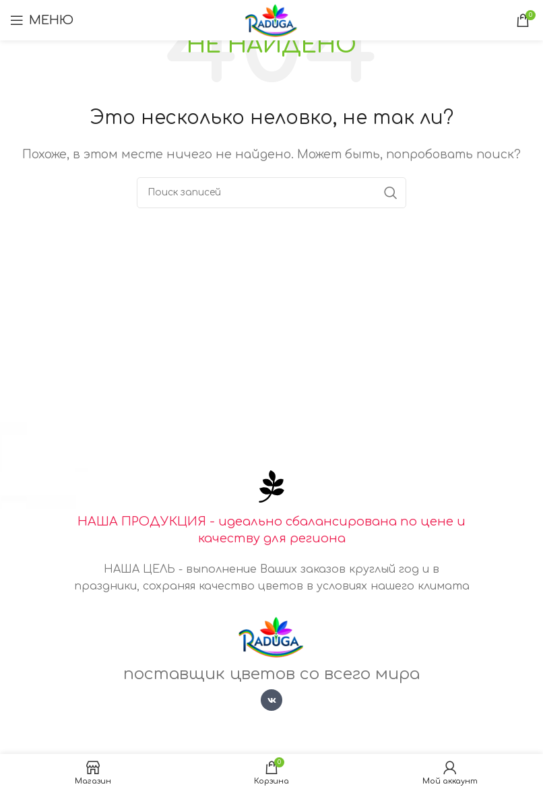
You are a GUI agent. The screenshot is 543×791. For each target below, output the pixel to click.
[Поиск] (271, 192)
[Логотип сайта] (272, 19)
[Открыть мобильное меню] (41, 20)
